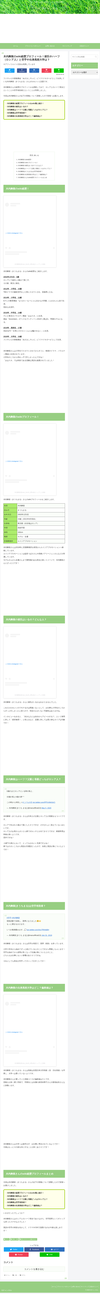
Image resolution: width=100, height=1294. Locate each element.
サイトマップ (83, 1288)
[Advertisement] (50, 28)
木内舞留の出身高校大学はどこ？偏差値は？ (32, 175)
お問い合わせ (73, 1288)
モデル (6, 1240)
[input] (84, 57)
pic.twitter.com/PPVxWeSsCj (44, 804)
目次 (31, 155)
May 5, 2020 (46, 809)
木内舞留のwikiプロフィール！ (27, 163)
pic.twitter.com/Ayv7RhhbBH (38, 931)
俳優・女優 (14, 1240)
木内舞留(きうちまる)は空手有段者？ (30, 172)
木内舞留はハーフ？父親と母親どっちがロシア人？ (35, 169)
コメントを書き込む (34, 1270)
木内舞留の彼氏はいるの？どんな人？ (30, 166)
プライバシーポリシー (60, 1288)
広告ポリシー (93, 1288)
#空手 (9, 919)
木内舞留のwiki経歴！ (24, 160)
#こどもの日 (27, 804)
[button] (96, 57)
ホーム (49, 1288)
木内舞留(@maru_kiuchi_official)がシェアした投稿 (30, 265)
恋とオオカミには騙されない (28, 1240)
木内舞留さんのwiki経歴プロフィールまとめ (32, 178)
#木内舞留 (16, 919)
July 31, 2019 (47, 937)
